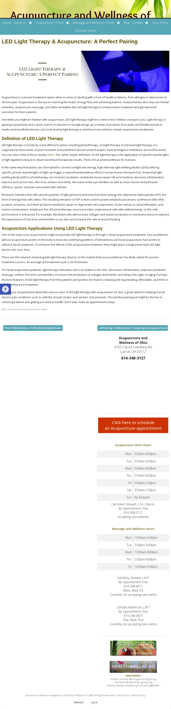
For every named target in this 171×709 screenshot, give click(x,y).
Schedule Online (85, 31)
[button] (5, 289)
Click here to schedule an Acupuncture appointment (133, 425)
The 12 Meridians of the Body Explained (33, 328)
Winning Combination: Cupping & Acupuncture (132, 328)
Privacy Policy (138, 695)
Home (7, 23)
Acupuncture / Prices (50, 23)
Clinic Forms (160, 23)
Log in (94, 702)
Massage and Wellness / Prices (93, 23)
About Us (20, 23)
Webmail (78, 702)
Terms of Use (123, 695)
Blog (127, 23)
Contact (137, 23)
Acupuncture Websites (37, 695)
